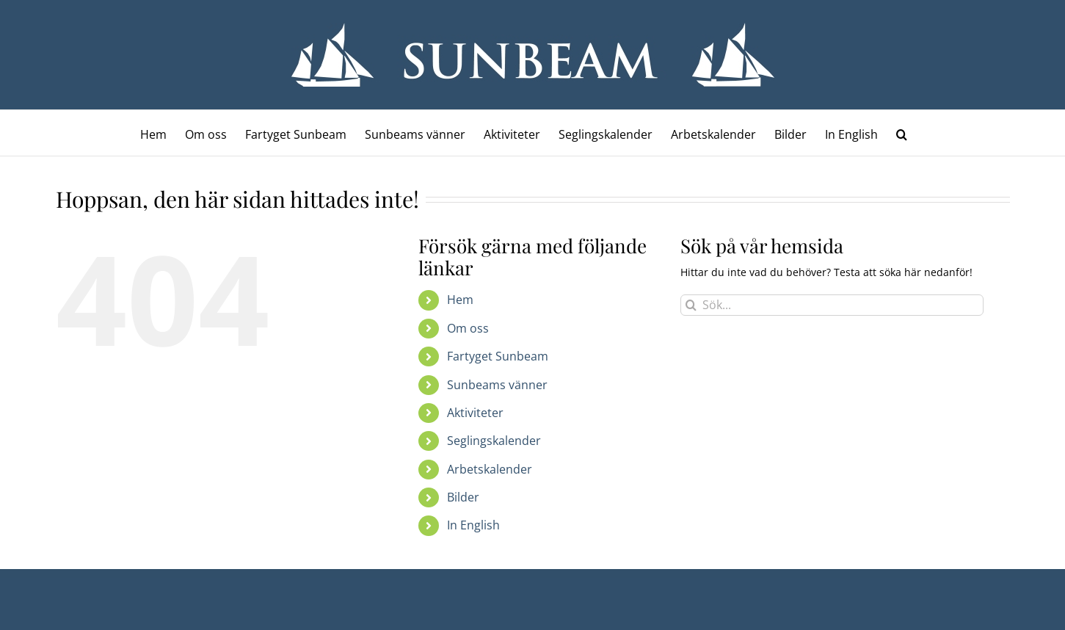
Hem (460, 300)
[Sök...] (832, 305)
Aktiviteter (475, 413)
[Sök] (691, 305)
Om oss (468, 328)
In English (473, 525)
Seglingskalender (494, 440)
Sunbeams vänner (497, 385)
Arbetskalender (489, 469)
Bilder (463, 497)
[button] (901, 133)
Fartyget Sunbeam (497, 356)
